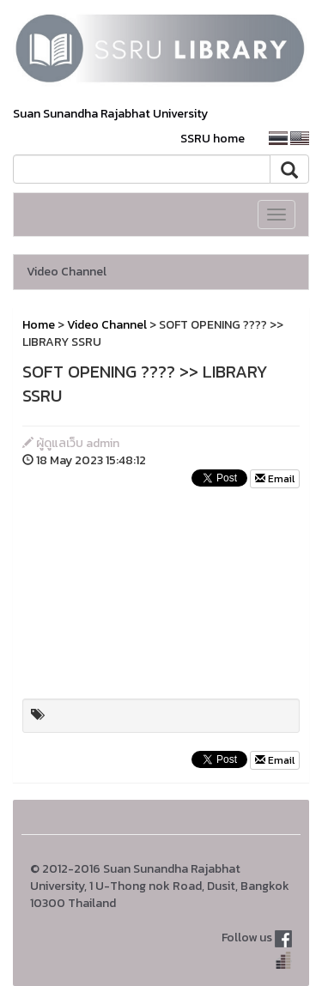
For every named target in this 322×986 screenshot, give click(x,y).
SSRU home (212, 139)
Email (275, 479)
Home (38, 325)
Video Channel (66, 272)
